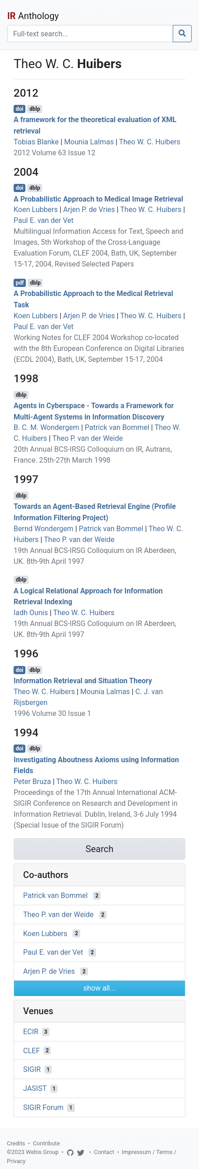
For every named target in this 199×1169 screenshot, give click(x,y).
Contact (104, 1152)
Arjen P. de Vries (89, 209)
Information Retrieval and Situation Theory (83, 680)
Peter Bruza (32, 781)
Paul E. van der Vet (43, 220)
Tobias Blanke (36, 142)
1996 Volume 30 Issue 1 (52, 713)
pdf (20, 283)
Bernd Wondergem (43, 528)
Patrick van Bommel (117, 427)
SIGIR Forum (43, 1107)
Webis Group (42, 1152)
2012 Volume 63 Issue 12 (54, 152)
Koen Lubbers (36, 209)
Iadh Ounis (31, 612)
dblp (34, 109)
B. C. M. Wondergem (46, 427)
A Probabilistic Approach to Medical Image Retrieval (98, 198)
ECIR (31, 1031)
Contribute (46, 1143)
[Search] (90, 33)
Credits (16, 1143)
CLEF (31, 1050)
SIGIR (32, 1069)
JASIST (35, 1088)
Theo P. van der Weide (87, 438)
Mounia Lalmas (89, 142)
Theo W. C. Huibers (149, 142)
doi (20, 109)
